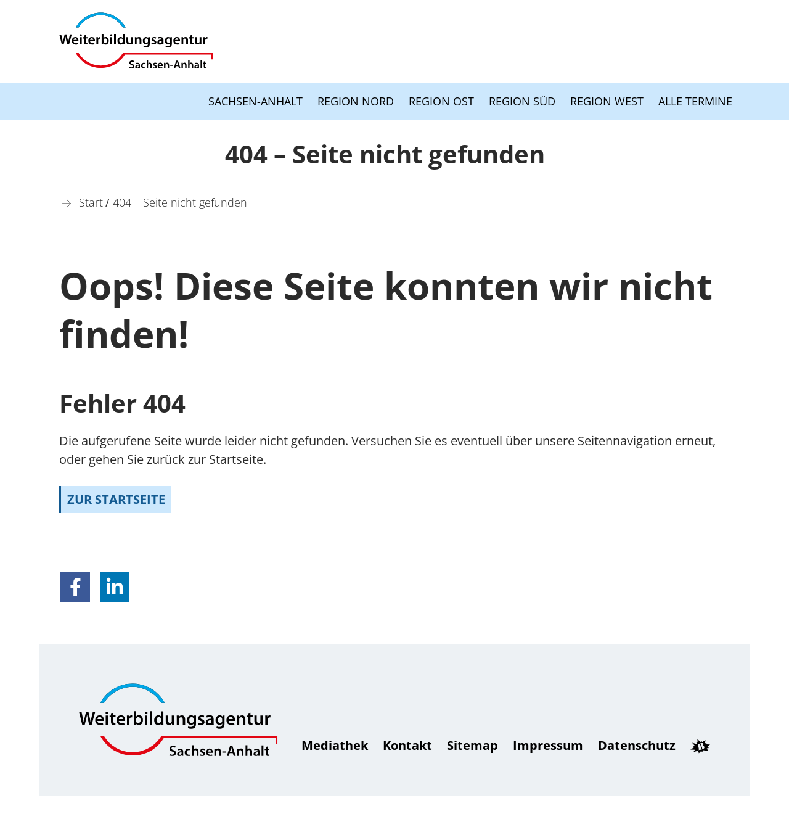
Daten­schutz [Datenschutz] (637, 745)
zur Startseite (116, 499)
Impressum (548, 745)
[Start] (91, 202)
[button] (75, 587)
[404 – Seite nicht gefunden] (180, 202)
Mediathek (334, 745)
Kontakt (407, 745)
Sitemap (472, 745)
